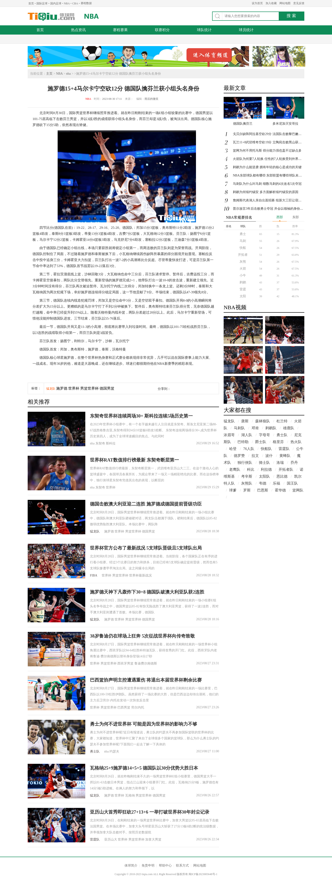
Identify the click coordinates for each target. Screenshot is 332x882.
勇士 (243, 234)
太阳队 (264, 476)
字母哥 (264, 435)
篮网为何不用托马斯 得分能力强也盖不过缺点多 (267, 150)
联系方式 (182, 865)
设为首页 (257, 3)
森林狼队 (262, 421)
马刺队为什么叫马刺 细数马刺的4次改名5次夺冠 (267, 183)
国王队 (292, 483)
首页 (31, 3)
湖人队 (246, 435)
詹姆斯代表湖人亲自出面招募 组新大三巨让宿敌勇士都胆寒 (275, 200)
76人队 (248, 449)
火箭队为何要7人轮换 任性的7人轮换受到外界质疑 (269, 159)
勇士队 (95, 751)
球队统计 (204, 30)
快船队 (266, 449)
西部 (279, 217)
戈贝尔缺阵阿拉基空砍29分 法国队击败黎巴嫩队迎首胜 (272, 134)
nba (68, 73)
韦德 (262, 483)
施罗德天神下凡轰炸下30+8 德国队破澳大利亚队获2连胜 (147, 591)
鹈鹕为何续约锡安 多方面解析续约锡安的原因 (265, 192)
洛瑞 (280, 463)
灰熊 (243, 261)
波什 (269, 456)
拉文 (255, 456)
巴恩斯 (262, 490)
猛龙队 (50, 388)
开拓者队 (286, 469)
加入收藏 (271, 3)
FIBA (93, 575)
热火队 (296, 442)
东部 (295, 217)
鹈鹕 (243, 282)
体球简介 (131, 865)
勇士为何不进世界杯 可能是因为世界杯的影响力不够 (143, 723)
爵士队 (260, 442)
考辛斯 (246, 476)
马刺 (243, 241)
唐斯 (245, 421)
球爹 (233, 490)
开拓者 (243, 254)
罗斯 (247, 490)
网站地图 (284, 3)
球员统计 (246, 30)
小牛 (243, 275)
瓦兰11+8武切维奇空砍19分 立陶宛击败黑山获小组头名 (272, 142)
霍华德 (280, 490)
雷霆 (243, 289)
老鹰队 (234, 469)
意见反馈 (298, 3)
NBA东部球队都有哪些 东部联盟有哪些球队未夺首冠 (270, 175)
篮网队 (297, 490)
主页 (49, 73)
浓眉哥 (229, 435)
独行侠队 (244, 463)
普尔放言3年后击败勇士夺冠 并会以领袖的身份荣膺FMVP (274, 208)
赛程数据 (86, 3)
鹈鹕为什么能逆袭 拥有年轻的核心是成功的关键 (267, 167)
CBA (75, 3)
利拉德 (266, 469)
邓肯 (255, 428)
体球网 (51, 17)
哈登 (233, 449)
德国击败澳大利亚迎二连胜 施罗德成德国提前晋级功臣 (146, 503)
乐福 (276, 483)
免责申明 (148, 865)
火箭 (243, 268)
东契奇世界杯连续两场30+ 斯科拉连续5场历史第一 (141, 415)
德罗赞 (239, 456)
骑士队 (264, 463)
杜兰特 (282, 421)
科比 (250, 469)
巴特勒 (243, 442)
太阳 (243, 296)
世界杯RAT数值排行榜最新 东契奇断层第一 (134, 459)
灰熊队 (246, 483)
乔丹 (294, 463)
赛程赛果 (120, 30)
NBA (67, 3)
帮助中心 (165, 865)
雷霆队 (95, 839)
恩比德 (282, 476)
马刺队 (239, 428)
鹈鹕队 (270, 428)
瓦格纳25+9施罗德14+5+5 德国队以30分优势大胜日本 (144, 767)
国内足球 (55, 3)
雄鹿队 (288, 428)
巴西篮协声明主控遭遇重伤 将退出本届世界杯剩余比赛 (146, 679)
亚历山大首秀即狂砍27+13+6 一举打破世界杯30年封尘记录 (149, 811)
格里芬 (278, 442)
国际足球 (41, 3)
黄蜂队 (284, 456)
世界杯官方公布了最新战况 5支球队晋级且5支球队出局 (146, 547)
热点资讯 (78, 30)
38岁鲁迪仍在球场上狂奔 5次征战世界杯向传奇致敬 (142, 635)
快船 (243, 248)
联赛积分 (162, 30)
